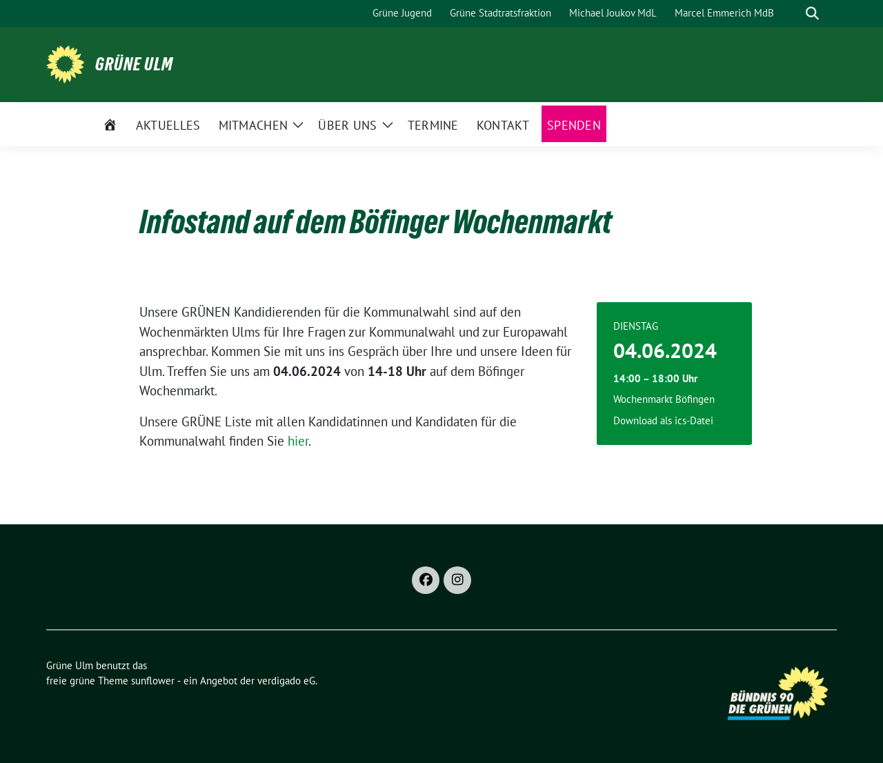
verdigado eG (286, 680)
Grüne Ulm (134, 64)
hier (298, 441)
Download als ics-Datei (663, 420)
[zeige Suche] (812, 13)
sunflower (153, 680)
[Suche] (792, 13)
